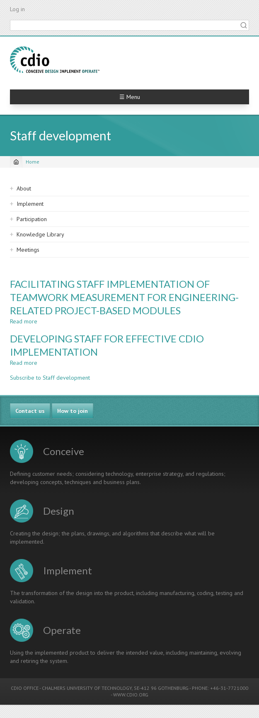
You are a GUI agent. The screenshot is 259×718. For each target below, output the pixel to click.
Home (32, 162)
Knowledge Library (40, 234)
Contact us (30, 410)
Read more (23, 321)
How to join (72, 410)
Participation (32, 219)
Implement (30, 203)
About (24, 188)
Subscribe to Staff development (50, 377)
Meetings (28, 249)
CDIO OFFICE (25, 688)
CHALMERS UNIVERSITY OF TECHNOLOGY (87, 688)
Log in (17, 9)
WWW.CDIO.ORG (130, 694)
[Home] (16, 162)
